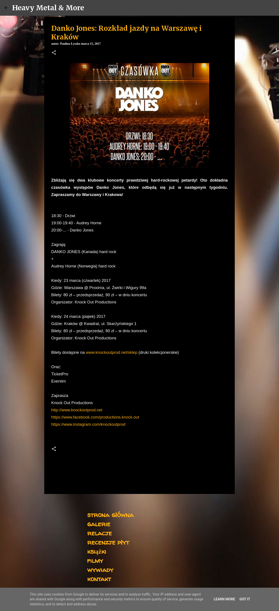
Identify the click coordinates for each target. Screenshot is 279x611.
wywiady (100, 569)
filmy (95, 560)
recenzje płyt (108, 542)
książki (96, 551)
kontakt (99, 578)
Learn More (224, 599)
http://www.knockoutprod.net (76, 410)
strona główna (110, 514)
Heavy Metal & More (48, 7)
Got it (244, 599)
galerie (98, 523)
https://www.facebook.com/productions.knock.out (95, 417)
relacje (99, 532)
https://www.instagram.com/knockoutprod (88, 424)
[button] (53, 53)
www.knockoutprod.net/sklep (111, 352)
